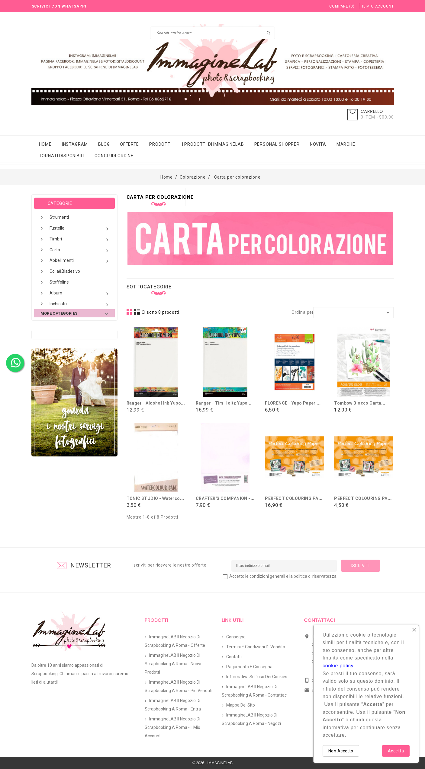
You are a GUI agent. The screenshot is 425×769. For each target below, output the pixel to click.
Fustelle (80, 229)
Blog (104, 144)
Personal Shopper (277, 144)
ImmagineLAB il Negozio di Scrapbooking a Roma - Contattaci (255, 691)
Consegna (236, 636)
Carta (80, 250)
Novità (318, 144)
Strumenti (59, 217)
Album (80, 294)
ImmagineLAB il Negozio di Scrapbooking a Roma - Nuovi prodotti (173, 664)
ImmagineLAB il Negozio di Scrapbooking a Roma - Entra (173, 704)
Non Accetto (340, 750)
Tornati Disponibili (62, 155)
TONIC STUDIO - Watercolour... (159, 498)
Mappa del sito (240, 705)
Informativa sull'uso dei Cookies (256, 676)
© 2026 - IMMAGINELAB (212, 763)
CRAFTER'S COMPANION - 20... (228, 498)
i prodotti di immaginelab (213, 144)
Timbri (80, 240)
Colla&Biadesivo (65, 271)
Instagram (75, 144)
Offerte (129, 144)
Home (45, 144)
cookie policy (338, 665)
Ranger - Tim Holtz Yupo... (224, 403)
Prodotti (160, 144)
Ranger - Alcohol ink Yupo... (156, 403)
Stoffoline (59, 282)
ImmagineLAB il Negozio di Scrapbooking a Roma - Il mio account (172, 727)
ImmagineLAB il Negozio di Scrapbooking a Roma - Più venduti (178, 686)
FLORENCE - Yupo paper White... (299, 403)
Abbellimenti (80, 261)
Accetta (396, 750)
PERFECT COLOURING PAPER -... (299, 498)
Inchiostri (80, 304)
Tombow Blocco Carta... (359, 403)
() (341, 6)
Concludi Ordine (114, 155)
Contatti (234, 656)
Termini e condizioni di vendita (255, 646)
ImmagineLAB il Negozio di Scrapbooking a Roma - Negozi (251, 719)
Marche (345, 144)
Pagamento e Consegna (249, 666)
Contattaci (319, 620)
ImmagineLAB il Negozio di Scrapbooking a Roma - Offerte (175, 641)
